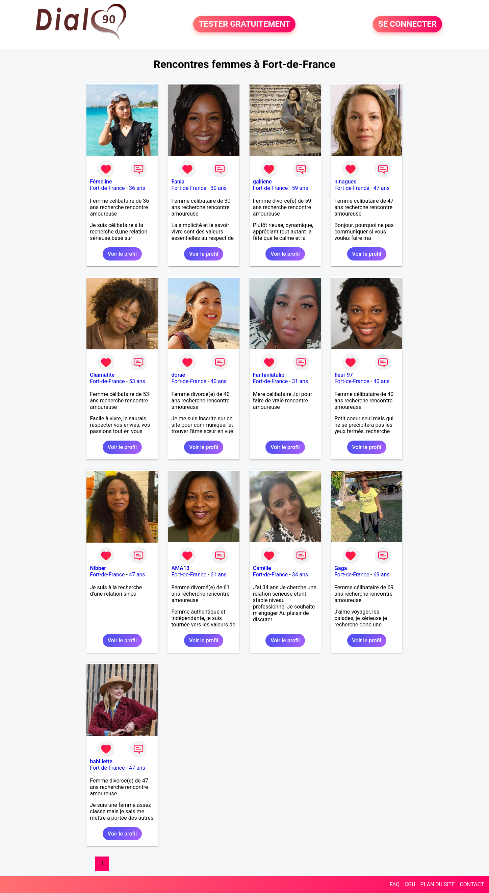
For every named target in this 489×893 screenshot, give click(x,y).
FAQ (395, 884)
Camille (262, 568)
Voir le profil (122, 254)
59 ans (300, 188)
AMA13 (181, 568)
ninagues (345, 181)
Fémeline (101, 181)
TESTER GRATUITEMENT (244, 24)
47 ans (382, 188)
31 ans (300, 381)
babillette (101, 761)
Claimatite (102, 375)
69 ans (382, 574)
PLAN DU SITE (437, 884)
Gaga (340, 568)
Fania (178, 181)
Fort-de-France (107, 188)
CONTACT (472, 884)
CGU (410, 884)
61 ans (218, 574)
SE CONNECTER (407, 24)
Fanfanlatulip (268, 375)
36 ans (137, 188)
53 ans (137, 381)
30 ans (218, 188)
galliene (262, 181)
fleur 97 (343, 375)
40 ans (218, 381)
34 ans (300, 574)
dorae (178, 375)
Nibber (98, 568)
